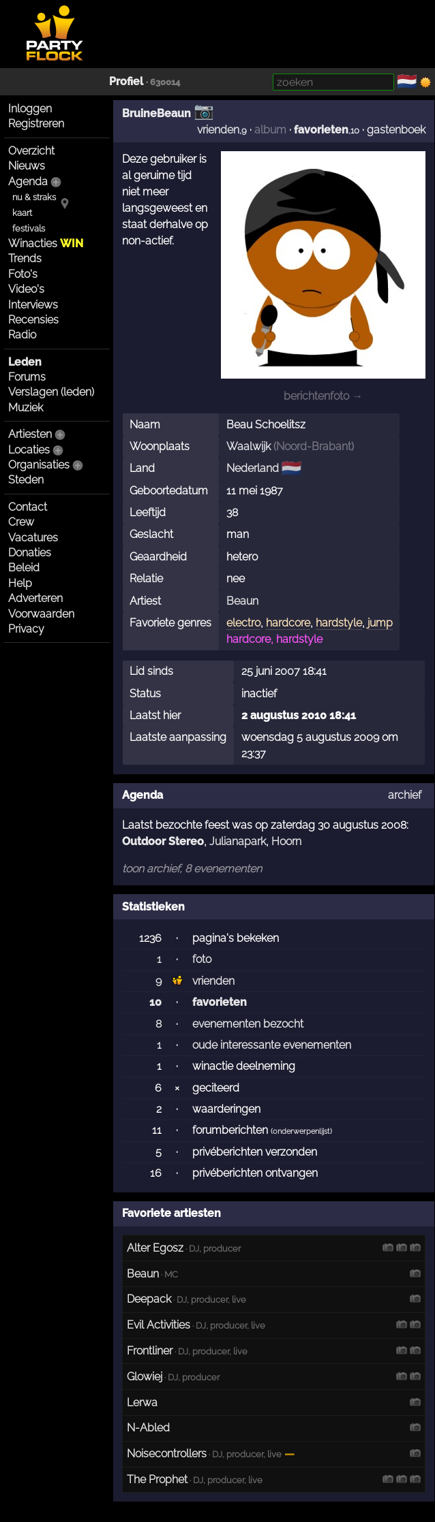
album (270, 129)
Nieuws (26, 165)
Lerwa (142, 1402)
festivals (28, 228)
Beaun (242, 600)
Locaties (29, 449)
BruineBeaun (156, 113)
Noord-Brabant (313, 446)
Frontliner (149, 1350)
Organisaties (39, 464)
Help (20, 583)
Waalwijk (248, 446)
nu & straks (34, 197)
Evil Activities (158, 1324)
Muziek (25, 407)
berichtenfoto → (323, 396)
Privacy (26, 628)
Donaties (29, 552)
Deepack (149, 1299)
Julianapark (237, 841)
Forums (27, 376)
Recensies (33, 319)
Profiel (126, 81)
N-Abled (148, 1427)
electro (243, 622)
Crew (21, 522)
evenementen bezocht (247, 1023)
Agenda (28, 181)
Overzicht (31, 150)
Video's (26, 289)
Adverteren (35, 598)
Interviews (33, 304)
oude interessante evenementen (271, 1045)
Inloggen (30, 108)
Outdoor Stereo (163, 841)
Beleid (24, 567)
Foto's (23, 274)
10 (155, 1002)
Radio (22, 334)
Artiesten (30, 434)
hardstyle (339, 622)
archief (404, 795)
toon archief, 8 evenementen (192, 868)
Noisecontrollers (167, 1453)
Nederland (252, 468)
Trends (25, 258)
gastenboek (396, 129)
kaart (22, 213)
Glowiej (144, 1376)
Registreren (36, 123)
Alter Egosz (155, 1247)
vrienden (218, 129)
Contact (27, 507)
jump (380, 622)
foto (201, 959)
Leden (25, 361)
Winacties (45, 243)
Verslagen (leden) (51, 391)
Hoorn (286, 841)
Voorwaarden (41, 613)
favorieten (321, 129)
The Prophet (157, 1479)
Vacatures (33, 537)
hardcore (288, 622)
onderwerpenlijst (301, 1131)
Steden (26, 479)
